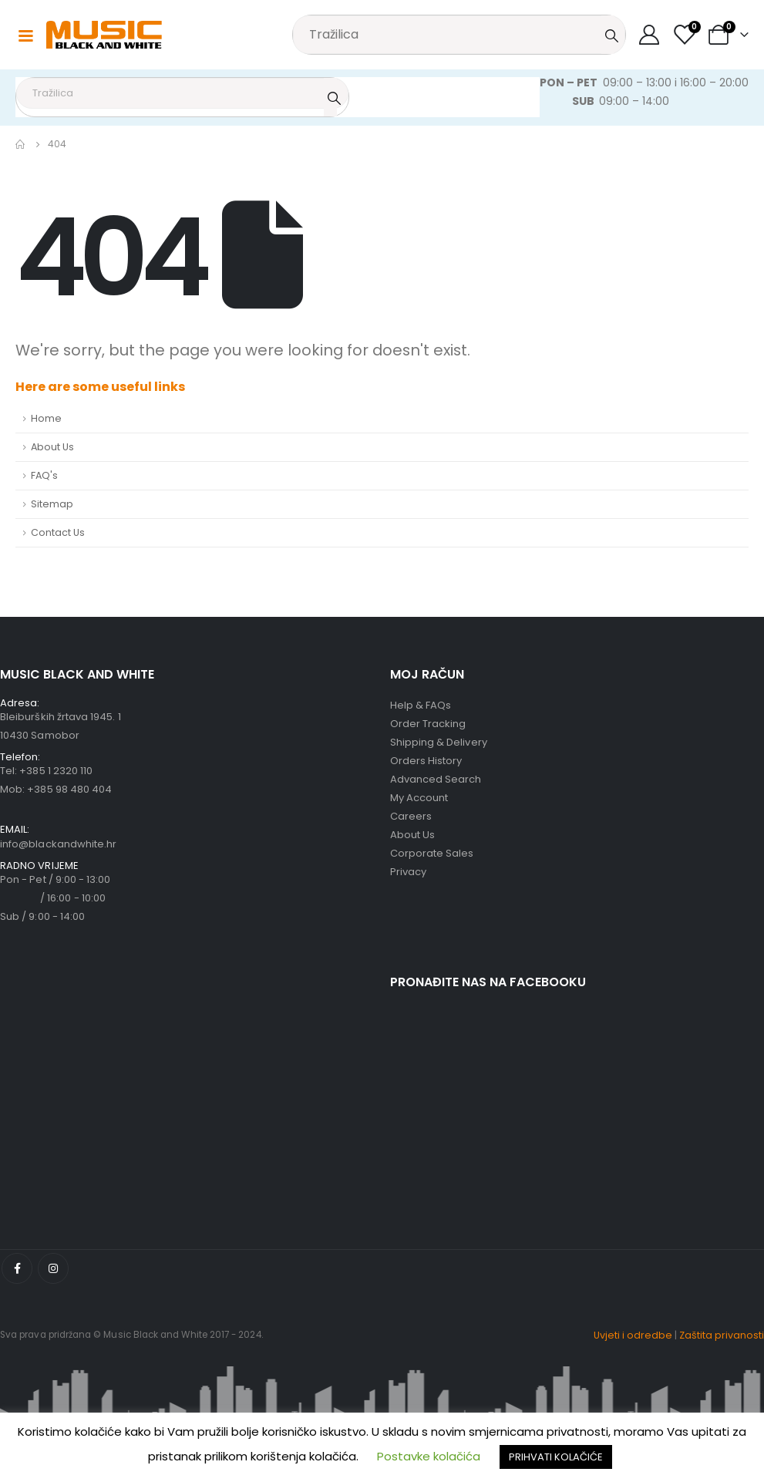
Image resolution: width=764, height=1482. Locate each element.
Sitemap (52, 503)
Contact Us (58, 532)
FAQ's (44, 475)
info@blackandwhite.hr (58, 844)
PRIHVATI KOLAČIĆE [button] (556, 1457)
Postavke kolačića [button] (428, 1456)
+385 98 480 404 (69, 789)
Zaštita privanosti (721, 1335)
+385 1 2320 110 (56, 770)
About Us (52, 446)
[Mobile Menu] (25, 34)
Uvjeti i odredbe (633, 1335)
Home (46, 418)
